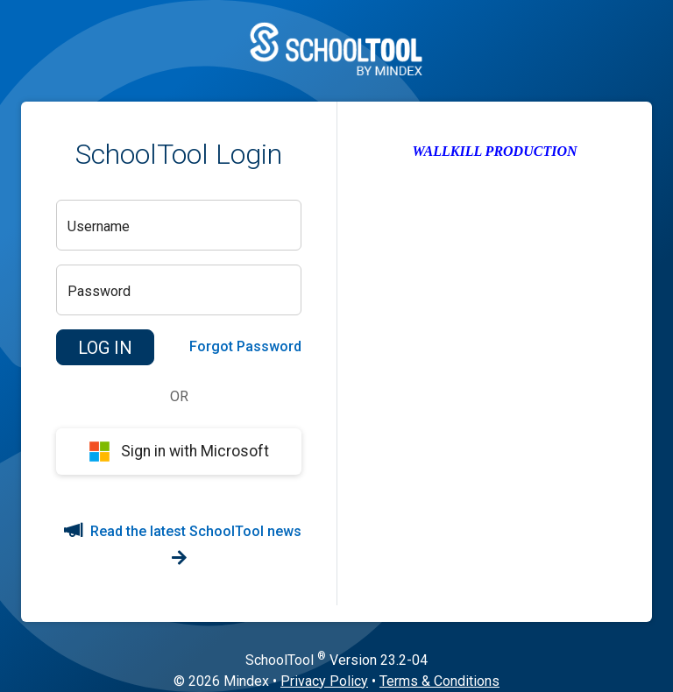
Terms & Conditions (439, 681)
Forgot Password (245, 346)
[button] (105, 347)
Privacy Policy (324, 681)
